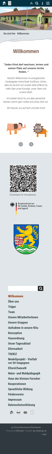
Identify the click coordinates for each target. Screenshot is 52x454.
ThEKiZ (12, 354)
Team (11, 312)
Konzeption (15, 333)
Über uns (13, 301)
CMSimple (20, 431)
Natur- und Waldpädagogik (24, 373)
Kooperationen (17, 384)
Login (44, 434)
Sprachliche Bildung (20, 389)
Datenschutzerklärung (21, 405)
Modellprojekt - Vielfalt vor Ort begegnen (22, 361)
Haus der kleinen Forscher (24, 378)
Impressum (15, 399)
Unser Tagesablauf (19, 343)
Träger (12, 306)
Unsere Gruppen (18, 322)
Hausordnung (16, 338)
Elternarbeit (15, 348)
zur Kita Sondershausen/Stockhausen (26, 427)
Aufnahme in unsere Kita (23, 327)
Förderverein (16, 394)
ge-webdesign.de (39, 431)
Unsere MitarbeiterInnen (23, 317)
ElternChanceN (17, 368)
